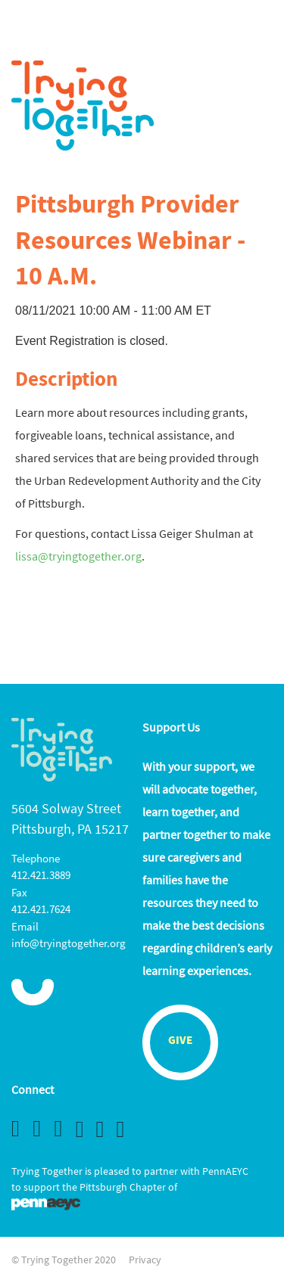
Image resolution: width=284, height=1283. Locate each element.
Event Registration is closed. (91, 340)
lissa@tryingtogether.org (78, 556)
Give (180, 1041)
